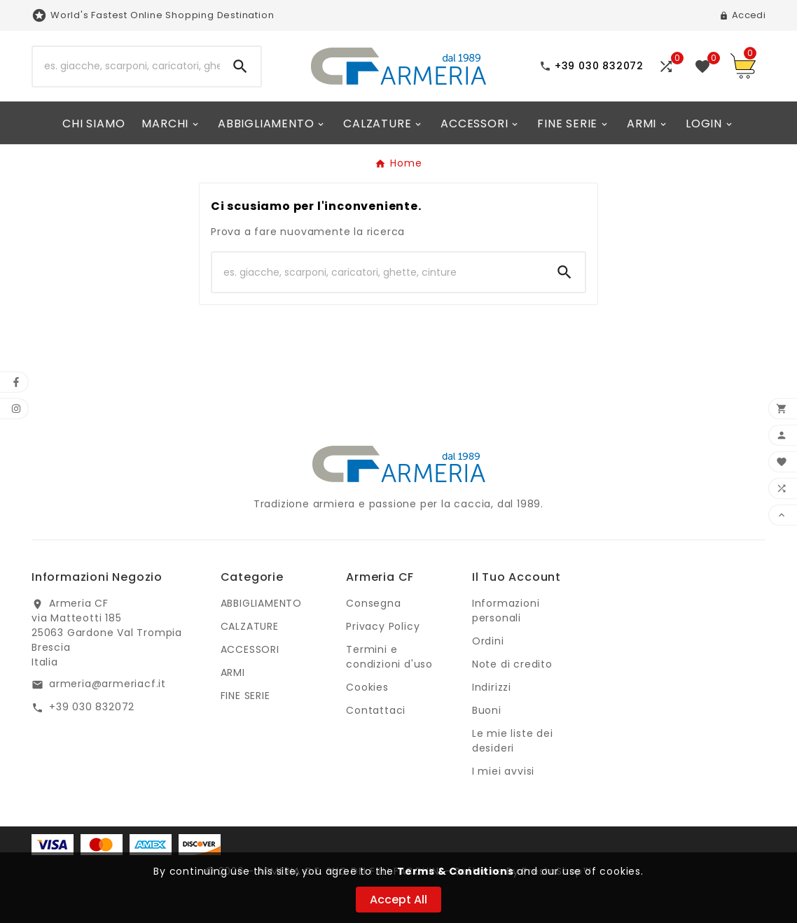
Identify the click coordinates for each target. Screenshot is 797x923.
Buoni (486, 710)
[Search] (240, 66)
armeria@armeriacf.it (107, 684)
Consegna (373, 603)
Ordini (488, 641)
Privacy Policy (383, 626)
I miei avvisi (503, 771)
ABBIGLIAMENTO (261, 603)
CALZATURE (250, 626)
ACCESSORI (250, 649)
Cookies (367, 687)
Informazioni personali (506, 610)
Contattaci (376, 710)
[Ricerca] (126, 66)
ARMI (233, 672)
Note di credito (512, 664)
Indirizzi (491, 687)
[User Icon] (742, 15)
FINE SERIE (245, 696)
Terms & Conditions (455, 871)
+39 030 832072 (91, 707)
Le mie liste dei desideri (512, 740)
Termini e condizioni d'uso (389, 656)
